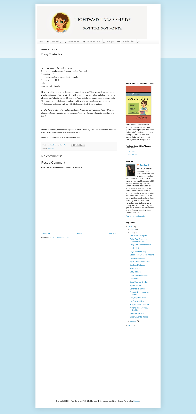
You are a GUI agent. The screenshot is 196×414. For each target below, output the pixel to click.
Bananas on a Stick (137, 289)
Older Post (112, 234)
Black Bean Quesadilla (139, 275)
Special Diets (128, 41)
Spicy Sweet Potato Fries (139, 262)
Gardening (56, 41)
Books (42, 41)
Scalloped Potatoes (137, 265)
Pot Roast (134, 279)
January (133, 321)
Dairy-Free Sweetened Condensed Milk (138, 240)
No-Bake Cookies (137, 301)
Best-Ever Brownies (137, 313)
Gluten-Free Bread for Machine (142, 255)
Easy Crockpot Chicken (139, 282)
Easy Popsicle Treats (138, 298)
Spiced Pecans (136, 286)
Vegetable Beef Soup (138, 252)
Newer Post (46, 234)
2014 (130, 227)
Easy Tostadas (135, 272)
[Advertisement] (140, 62)
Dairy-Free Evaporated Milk (140, 245)
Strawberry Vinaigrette (138, 236)
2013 (130, 325)
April (132, 233)
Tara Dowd (144, 165)
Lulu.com (131, 152)
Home (79, 234)
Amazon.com (133, 155)
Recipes (111, 41)
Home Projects (93, 41)
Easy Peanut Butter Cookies (141, 305)
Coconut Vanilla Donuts (139, 317)
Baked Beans (135, 269)
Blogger (136, 401)
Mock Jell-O (134, 248)
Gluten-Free (73, 41)
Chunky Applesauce (137, 258)
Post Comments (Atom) (61, 238)
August (133, 229)
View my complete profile (135, 216)
